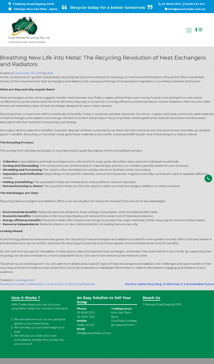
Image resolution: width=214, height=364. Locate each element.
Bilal (50, 73)
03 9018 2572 (171, 4)
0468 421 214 (195, 4)
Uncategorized (24, 280)
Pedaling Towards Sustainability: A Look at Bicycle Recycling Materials (47, 284)
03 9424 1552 (86, 316)
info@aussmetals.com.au (186, 9)
